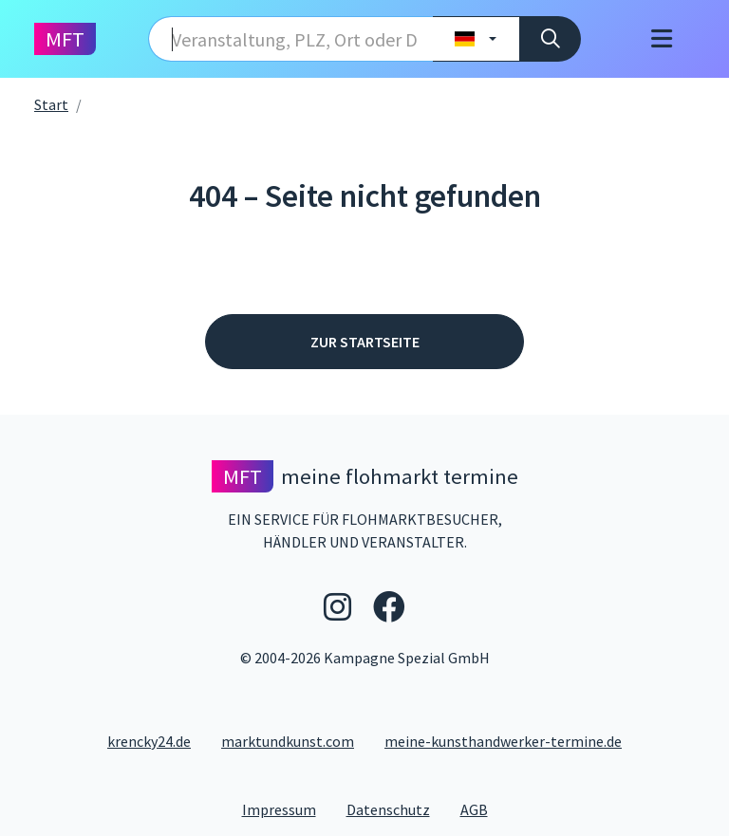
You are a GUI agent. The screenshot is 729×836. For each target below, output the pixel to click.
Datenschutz (395, 808)
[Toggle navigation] (661, 39)
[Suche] (550, 39)
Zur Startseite (365, 341)
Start (51, 104)
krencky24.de (149, 741)
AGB (481, 808)
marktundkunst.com (287, 741)
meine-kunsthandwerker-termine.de (503, 741)
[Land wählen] (476, 39)
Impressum (286, 808)
